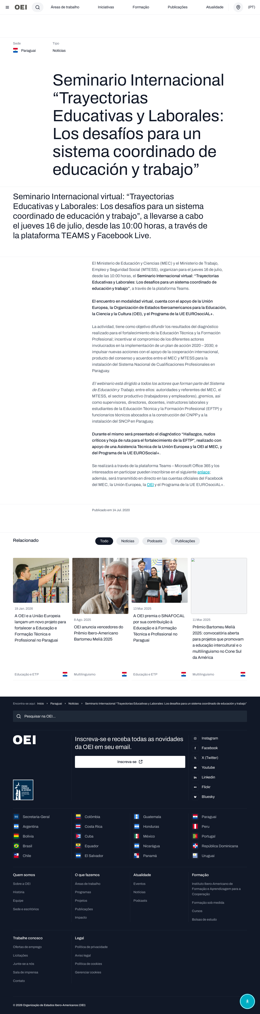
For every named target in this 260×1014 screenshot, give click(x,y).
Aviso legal (83, 955)
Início (40, 703)
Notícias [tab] (127, 541)
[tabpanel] (130, 619)
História (18, 892)
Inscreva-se (130, 761)
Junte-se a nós (23, 963)
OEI (150, 484)
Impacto (81, 917)
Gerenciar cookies (88, 972)
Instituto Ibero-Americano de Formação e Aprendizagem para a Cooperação (216, 889)
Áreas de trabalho (65, 7)
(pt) (251, 7)
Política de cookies (88, 963)
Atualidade (214, 7)
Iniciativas (106, 7)
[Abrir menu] (7, 7)
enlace (203, 472)
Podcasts (140, 900)
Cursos (197, 911)
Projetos (81, 900)
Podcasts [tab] (154, 541)
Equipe (18, 900)
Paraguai (56, 703)
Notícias (73, 703)
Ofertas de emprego (27, 947)
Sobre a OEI (21, 883)
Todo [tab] (104, 541)
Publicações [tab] (185, 541)
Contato (19, 981)
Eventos (139, 883)
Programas (83, 892)
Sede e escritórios (26, 909)
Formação (141, 7)
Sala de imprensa (25, 972)
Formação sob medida (208, 902)
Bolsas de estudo (204, 919)
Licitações (20, 955)
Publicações (177, 7)
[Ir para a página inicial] (21, 7)
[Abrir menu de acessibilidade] (247, 1001)
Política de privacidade (91, 947)
